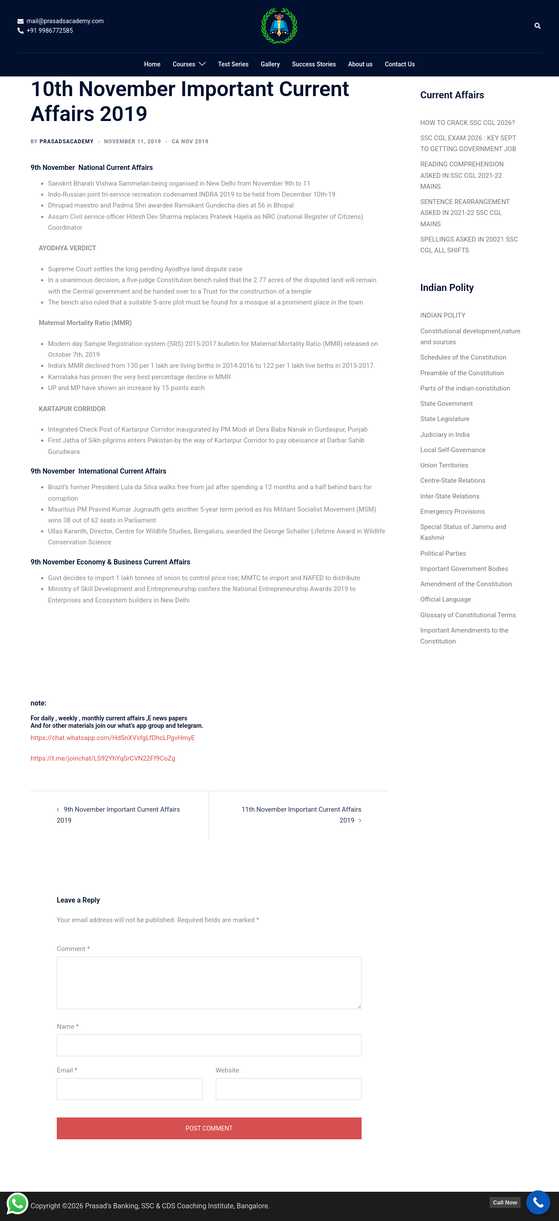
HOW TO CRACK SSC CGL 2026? (468, 123)
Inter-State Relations (450, 495)
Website (227, 1070)
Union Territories (445, 464)
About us (360, 64)
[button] (538, 26)
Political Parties (443, 553)
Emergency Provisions (453, 511)
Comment (73, 948)
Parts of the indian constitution (465, 388)
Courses (184, 64)
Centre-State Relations (453, 480)
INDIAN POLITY (443, 315)
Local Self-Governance (453, 449)
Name (68, 1027)
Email (67, 1070)
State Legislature (445, 418)
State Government (447, 403)
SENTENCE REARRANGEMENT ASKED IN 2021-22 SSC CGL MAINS (465, 213)
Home (152, 64)
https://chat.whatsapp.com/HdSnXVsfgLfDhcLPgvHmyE (112, 738)
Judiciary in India (445, 434)
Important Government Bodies (464, 568)
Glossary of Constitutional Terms (468, 614)
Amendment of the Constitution (466, 583)
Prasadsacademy (67, 141)
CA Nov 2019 (190, 141)
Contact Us (400, 64)
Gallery (270, 64)
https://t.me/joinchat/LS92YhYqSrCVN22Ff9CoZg (103, 758)
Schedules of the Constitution (464, 357)
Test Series (233, 64)
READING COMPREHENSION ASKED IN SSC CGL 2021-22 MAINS (462, 175)
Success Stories (314, 64)
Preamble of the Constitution (462, 372)
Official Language (446, 598)
